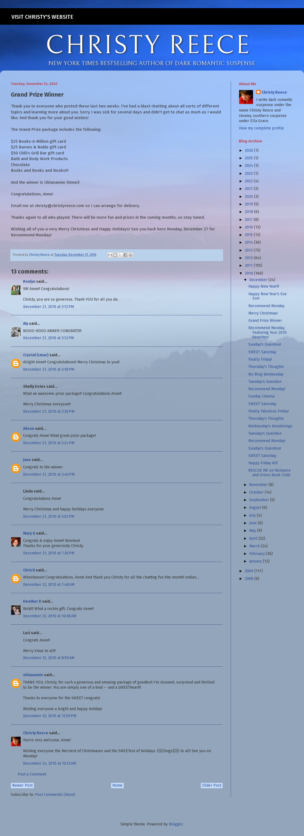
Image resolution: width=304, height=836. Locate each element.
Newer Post (22, 785)
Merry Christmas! (263, 313)
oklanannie (33, 675)
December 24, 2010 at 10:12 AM (49, 763)
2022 (249, 181)
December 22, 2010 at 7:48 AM (48, 584)
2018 (249, 211)
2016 (249, 227)
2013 (249, 250)
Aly (25, 323)
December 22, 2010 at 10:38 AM (49, 616)
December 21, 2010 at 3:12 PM (48, 306)
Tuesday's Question (264, 381)
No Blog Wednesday (265, 374)
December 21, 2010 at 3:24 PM (48, 443)
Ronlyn (29, 281)
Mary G (29, 533)
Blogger (176, 824)
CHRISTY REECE (148, 46)
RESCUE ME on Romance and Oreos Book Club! (269, 472)
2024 (249, 165)
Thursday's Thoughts (266, 366)
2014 (249, 242)
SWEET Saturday (262, 352)
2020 (249, 196)
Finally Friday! (260, 359)
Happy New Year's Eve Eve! (267, 296)
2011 (249, 265)
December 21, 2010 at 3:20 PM (48, 411)
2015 (249, 235)
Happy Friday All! (263, 463)
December (258, 280)
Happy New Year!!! (263, 286)
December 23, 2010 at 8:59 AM (48, 658)
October (257, 492)
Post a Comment (32, 774)
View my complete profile (261, 128)
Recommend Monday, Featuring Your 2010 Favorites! (267, 332)
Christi (29, 570)
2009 (249, 571)
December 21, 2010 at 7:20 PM (48, 553)
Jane (27, 459)
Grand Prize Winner (265, 320)
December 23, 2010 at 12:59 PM (49, 716)
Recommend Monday (266, 306)
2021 (249, 188)
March (255, 546)
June (253, 523)
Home (117, 785)
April (254, 538)
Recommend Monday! (266, 389)
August (255, 507)
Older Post (211, 785)
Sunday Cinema (261, 396)
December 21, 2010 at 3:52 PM (48, 516)
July (253, 515)
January (256, 561)
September (259, 500)
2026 (249, 150)
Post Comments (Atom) (55, 794)
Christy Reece (35, 733)
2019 (249, 204)
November (259, 484)
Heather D (32, 601)
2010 (249, 273)
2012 (249, 258)
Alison (28, 428)
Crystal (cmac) (36, 355)
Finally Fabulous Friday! (268, 411)
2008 (249, 578)
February (257, 553)
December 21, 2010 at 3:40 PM (49, 474)
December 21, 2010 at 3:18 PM (48, 369)
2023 (249, 173)
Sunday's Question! (264, 344)
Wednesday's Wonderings (270, 426)
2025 (249, 158)
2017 (249, 219)
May (253, 530)
